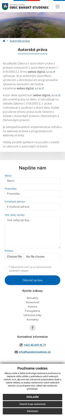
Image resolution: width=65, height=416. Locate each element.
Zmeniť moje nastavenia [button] (32, 404)
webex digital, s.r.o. (40, 72)
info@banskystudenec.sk (35, 352)
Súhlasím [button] (33, 397)
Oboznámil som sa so (30, 268)
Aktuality (32, 298)
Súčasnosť (32, 302)
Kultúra (32, 306)
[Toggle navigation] (57, 6)
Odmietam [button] (32, 411)
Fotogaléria (32, 311)
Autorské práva (20, 41)
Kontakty (32, 319)
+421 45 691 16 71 (35, 345)
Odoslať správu (32, 280)
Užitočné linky (32, 315)
